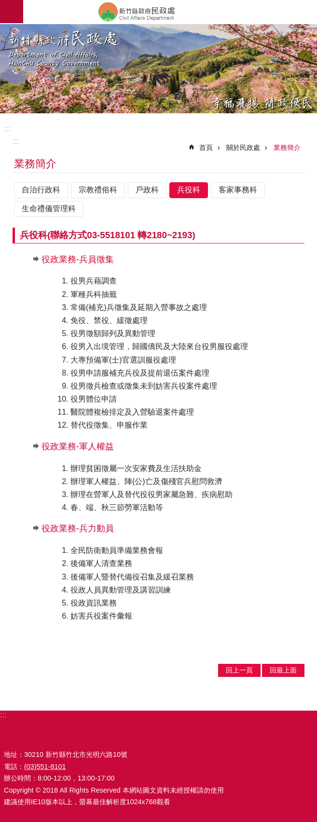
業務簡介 (287, 147)
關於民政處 (243, 147)
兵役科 (188, 190)
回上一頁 (239, 670)
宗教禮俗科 (98, 190)
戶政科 (147, 190)
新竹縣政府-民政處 (170, 11)
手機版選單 (11, 11)
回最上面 (283, 670)
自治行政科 (41, 190)
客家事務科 (238, 190)
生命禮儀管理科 (49, 208)
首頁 (206, 147)
